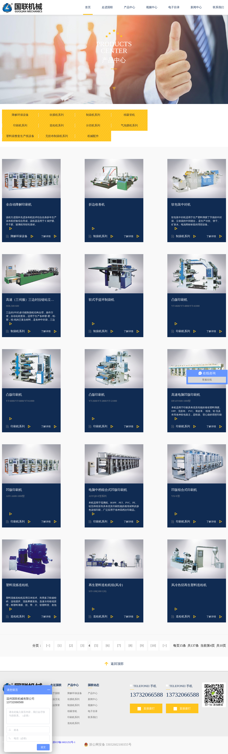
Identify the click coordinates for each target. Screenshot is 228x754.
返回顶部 (117, 663)
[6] (107, 645)
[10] (153, 645)
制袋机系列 (73, 705)
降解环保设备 (74, 693)
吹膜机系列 (73, 699)
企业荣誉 (55, 705)
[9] (142, 645)
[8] (130, 645)
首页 (88, 7)
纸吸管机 (72, 711)
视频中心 (151, 7)
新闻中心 (196, 7)
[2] (71, 645)
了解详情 (46, 236)
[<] (48, 645)
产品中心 (129, 7)
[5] (96, 645)
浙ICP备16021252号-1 (64, 742)
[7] (119, 645)
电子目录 (174, 7)
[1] (59, 645)
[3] (82, 645)
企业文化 (55, 699)
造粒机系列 (73, 723)
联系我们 (218, 7)
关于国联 (55, 693)
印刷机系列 (73, 717)
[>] (165, 645)
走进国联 (107, 7)
